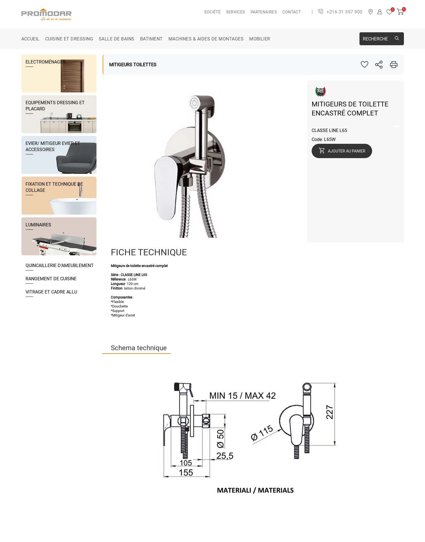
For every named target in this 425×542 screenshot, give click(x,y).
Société (212, 12)
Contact (291, 12)
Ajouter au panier (346, 151)
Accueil (30, 39)
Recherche (375, 39)
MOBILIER (259, 39)
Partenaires (264, 12)
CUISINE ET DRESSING (69, 39)
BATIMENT (151, 39)
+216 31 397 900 (344, 12)
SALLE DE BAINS (116, 39)
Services (235, 12)
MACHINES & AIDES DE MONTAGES (206, 39)
